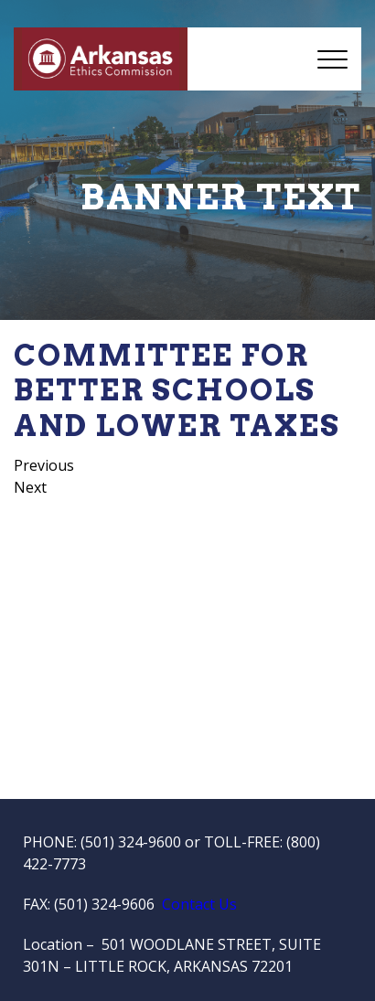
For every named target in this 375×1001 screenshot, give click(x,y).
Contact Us (199, 904)
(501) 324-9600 (130, 842)
